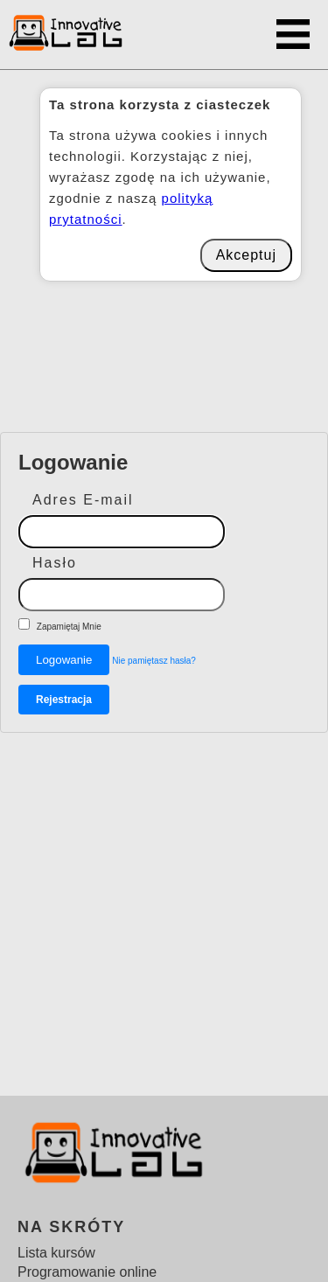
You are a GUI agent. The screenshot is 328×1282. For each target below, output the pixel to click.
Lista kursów (56, 1252)
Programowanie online (87, 1272)
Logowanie (64, 659)
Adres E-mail (83, 499)
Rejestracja (64, 699)
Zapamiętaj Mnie (69, 626)
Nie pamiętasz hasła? (154, 660)
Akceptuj (246, 254)
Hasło (54, 562)
